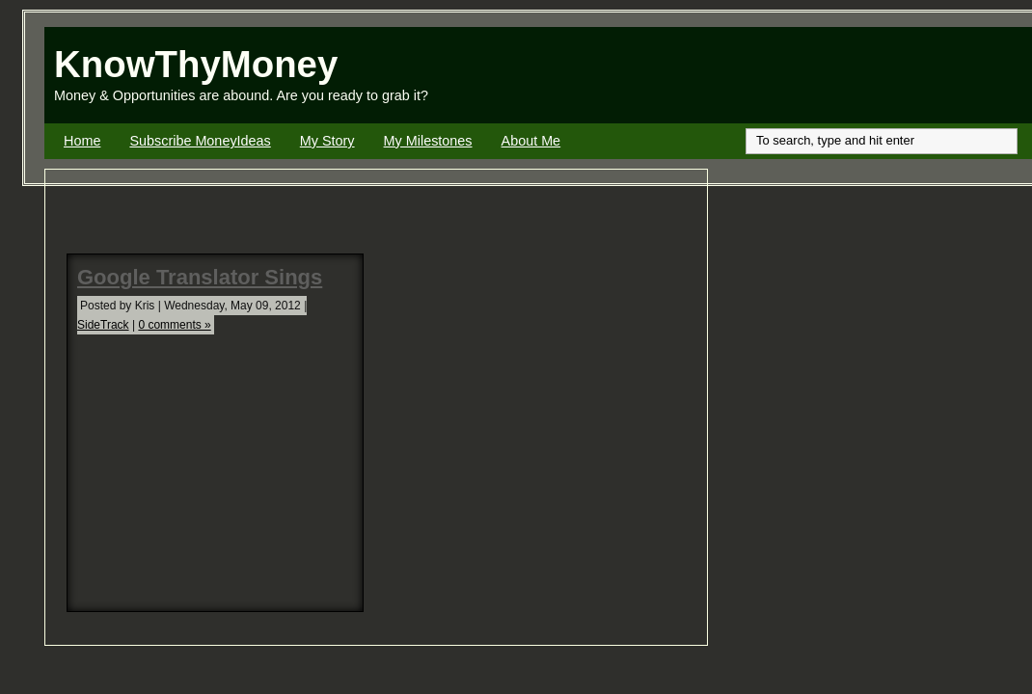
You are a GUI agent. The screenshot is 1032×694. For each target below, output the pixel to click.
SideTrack (103, 325)
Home (82, 140)
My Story (327, 140)
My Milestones (428, 140)
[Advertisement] (806, 75)
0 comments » (174, 325)
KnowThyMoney (196, 64)
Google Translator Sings (199, 277)
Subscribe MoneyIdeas (199, 140)
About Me (531, 140)
